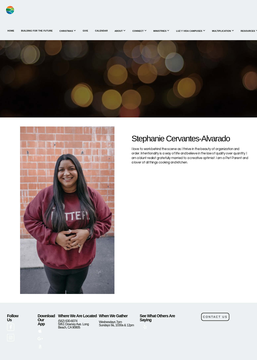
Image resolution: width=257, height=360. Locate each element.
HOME (10, 31)
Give (85, 31)
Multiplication (223, 31)
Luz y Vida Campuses (190, 31)
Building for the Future (37, 31)
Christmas (67, 31)
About (120, 31)
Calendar (101, 31)
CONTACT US (215, 316)
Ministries (161, 31)
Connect (139, 31)
